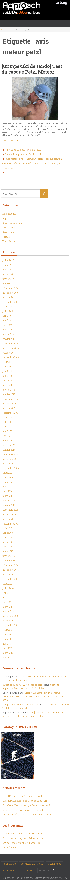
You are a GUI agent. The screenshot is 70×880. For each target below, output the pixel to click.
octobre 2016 (9, 463)
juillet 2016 (8, 477)
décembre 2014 (10, 565)
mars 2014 (7, 606)
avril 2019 (7, 325)
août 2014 (7, 583)
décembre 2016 (10, 454)
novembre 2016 (10, 458)
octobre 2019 (8, 297)
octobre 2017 (8, 408)
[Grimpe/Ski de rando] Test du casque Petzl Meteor (32, 69)
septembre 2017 (10, 412)
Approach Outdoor (15, 149)
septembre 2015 (10, 523)
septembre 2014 (10, 579)
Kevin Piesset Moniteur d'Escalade (21, 842)
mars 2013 (7, 652)
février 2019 (8, 334)
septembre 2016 (10, 468)
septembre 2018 (10, 357)
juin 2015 (7, 537)
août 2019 (7, 306)
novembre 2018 (10, 348)
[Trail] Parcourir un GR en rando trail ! (22, 796)
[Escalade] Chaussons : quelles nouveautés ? (26, 805)
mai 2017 (7, 431)
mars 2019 (7, 329)
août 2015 (7, 528)
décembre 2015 (10, 509)
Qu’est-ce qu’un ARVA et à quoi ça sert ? (22, 684)
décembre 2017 (10, 398)
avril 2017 (7, 435)
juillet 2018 (8, 366)
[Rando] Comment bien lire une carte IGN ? (25, 800)
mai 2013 (7, 643)
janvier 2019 (8, 338)
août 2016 (7, 472)
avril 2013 (7, 648)
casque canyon (54, 158)
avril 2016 (7, 491)
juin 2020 (7, 265)
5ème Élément (10, 847)
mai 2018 (7, 375)
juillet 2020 (8, 260)
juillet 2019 (7, 311)
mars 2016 (7, 495)
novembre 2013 (10, 615)
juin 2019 (7, 315)
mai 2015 (7, 542)
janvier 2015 (8, 560)
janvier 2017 (8, 449)
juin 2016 (7, 482)
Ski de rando (35, 154)
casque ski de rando (32, 163)
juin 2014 (7, 592)
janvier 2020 (9, 283)
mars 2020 (8, 274)
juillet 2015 (8, 532)
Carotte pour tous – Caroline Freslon (22, 833)
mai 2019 (7, 320)
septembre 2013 (10, 625)
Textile (6, 236)
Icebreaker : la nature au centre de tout (22, 809)
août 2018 (7, 361)
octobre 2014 (9, 574)
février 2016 (8, 500)
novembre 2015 (10, 514)
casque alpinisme (35, 158)
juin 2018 (7, 371)
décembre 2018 (10, 343)
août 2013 (7, 629)
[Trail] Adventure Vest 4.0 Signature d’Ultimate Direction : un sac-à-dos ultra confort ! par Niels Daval (33, 696)
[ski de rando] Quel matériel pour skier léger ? (26, 814)
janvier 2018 (8, 394)
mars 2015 (7, 551)
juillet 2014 (8, 588)
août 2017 (7, 417)
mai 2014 (7, 597)
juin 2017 (7, 426)
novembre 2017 (10, 403)
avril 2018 (7, 380)
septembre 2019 (10, 301)
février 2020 (8, 278)
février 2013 (8, 657)
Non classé (8, 227)
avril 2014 (7, 602)
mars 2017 (7, 440)
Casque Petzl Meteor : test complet (20, 704)
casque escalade (11, 163)
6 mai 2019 (35, 149)
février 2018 (8, 389)
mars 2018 (7, 385)
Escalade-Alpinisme (16, 154)
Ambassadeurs (10, 213)
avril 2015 (7, 546)
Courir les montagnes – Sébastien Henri (24, 838)
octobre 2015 (9, 518)
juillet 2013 (7, 634)
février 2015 (8, 555)
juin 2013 (7, 639)
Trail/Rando (9, 241)
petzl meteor (50, 163)
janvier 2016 (8, 505)
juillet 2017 (7, 422)
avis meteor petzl (15, 158)
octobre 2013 (8, 620)
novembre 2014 (10, 569)
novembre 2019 (10, 292)
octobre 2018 (9, 352)
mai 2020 (7, 269)
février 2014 (8, 611)
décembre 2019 (10, 288)
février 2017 (8, 445)
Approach (7, 218)
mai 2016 (7, 486)
